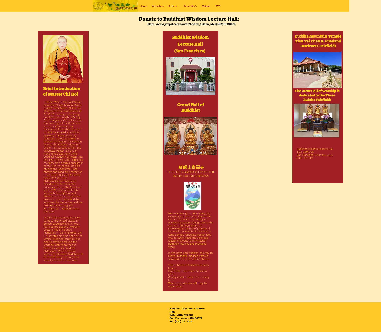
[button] (158, 6)
